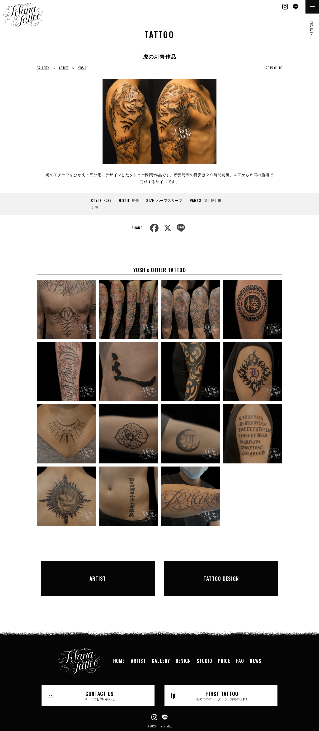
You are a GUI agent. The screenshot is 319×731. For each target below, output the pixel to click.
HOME (119, 645)
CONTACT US (100, 680)
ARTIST (64, 67)
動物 (135, 200)
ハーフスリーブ (169, 200)
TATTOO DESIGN (221, 570)
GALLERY (43, 67)
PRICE (224, 645)
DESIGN (183, 645)
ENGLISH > (311, 28)
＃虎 (94, 207)
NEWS (255, 645)
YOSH (82, 67)
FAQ (240, 645)
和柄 (107, 200)
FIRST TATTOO (222, 680)
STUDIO (204, 645)
